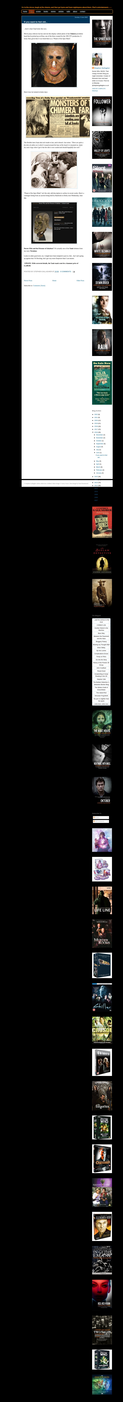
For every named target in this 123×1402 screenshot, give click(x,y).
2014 (96, 479)
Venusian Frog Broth (101, 696)
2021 (96, 417)
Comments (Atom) (39, 286)
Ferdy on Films (101, 656)
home (25, 11)
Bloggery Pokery (101, 641)
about (75, 11)
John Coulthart (101, 668)
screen (38, 11)
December (99, 435)
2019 (96, 423)
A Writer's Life (101, 625)
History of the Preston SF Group (101, 664)
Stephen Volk (101, 679)
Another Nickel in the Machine (101, 629)
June (98, 452)
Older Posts (80, 280)
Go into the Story (101, 660)
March (98, 467)
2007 (96, 500)
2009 (96, 494)
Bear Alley (101, 633)
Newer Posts (28, 280)
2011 (96, 488)
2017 (96, 429)
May (97, 461)
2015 (96, 476)
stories (53, 11)
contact (82, 11)
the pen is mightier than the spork (101, 700)
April (98, 464)
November (99, 438)
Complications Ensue (101, 653)
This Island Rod (101, 693)
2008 (96, 497)
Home (54, 280)
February (99, 470)
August (98, 447)
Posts (96, 817)
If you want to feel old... (35, 22)
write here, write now (101, 704)
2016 (96, 432)
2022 (96, 414)
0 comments (65, 271)
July (97, 449)
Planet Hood (101, 671)
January (99, 473)
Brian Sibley (101, 647)
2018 (96, 426)
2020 (96, 420)
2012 (96, 485)
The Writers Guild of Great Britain (101, 688)
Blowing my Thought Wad (101, 644)
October (99, 441)
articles (61, 11)
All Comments (98, 821)
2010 (96, 491)
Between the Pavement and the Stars (101, 637)
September (100, 444)
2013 (96, 482)
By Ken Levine (101, 650)
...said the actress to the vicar (101, 621)
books (46, 11)
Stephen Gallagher (102, 68)
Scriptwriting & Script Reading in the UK (101, 675)
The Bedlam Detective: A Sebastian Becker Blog (101, 683)
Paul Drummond (83, 483)
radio (68, 11)
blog (31, 11)
